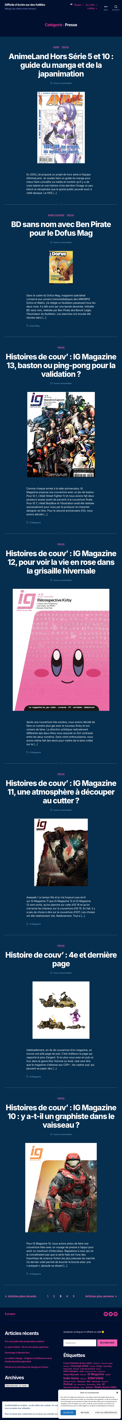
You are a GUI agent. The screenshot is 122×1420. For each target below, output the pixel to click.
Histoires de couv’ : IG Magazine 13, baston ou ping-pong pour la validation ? (61, 365)
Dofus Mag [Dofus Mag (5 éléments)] (107, 1366)
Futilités (91, 8)
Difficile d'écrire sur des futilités (25, 4)
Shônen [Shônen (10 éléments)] (89, 1387)
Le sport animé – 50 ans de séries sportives (26, 1347)
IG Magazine (35, 522)
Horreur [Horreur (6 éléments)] (83, 1375)
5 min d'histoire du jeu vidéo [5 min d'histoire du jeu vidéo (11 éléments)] (77, 1363)
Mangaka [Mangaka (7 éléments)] (81, 1381)
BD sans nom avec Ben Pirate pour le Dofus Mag (61, 229)
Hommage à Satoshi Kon (17, 1352)
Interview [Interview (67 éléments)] (95, 1378)
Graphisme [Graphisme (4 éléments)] (101, 1371)
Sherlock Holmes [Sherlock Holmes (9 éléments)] (71, 1387)
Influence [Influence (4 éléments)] (83, 1379)
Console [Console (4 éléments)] (92, 1366)
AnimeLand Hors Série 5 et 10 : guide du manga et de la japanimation (61, 65)
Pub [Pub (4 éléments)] (75, 1384)
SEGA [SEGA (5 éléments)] (99, 1384)
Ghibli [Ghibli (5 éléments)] (81, 1371)
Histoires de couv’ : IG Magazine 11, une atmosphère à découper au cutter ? (61, 792)
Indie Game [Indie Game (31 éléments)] (71, 1378)
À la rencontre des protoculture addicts (24, 1341)
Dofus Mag (34, 326)
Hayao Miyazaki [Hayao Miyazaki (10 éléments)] (71, 1374)
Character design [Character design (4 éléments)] (107, 1363)
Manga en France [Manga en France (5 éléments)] (69, 1381)
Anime (56, 47)
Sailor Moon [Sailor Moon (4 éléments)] (82, 1384)
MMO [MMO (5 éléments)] (88, 1381)
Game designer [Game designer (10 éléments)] (70, 1371)
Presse (65, 47)
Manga (77, 5)
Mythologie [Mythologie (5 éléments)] (96, 1381)
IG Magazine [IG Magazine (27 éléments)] (95, 1374)
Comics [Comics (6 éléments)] (66, 1366)
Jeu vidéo (90, 5)
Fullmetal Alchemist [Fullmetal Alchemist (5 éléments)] (87, 1369)
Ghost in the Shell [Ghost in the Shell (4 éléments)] (91, 1371)
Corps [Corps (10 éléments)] (99, 1366)
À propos (10, 1313)
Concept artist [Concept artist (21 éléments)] (79, 1365)
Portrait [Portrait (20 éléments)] (68, 1384)
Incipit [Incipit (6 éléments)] (107, 1375)
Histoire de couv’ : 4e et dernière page (61, 959)
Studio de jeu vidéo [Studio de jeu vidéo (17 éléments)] (105, 1387)
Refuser (85, 1412)
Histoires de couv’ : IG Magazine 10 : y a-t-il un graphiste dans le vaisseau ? (61, 1116)
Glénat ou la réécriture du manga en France (26, 1367)
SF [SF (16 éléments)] (103, 1384)
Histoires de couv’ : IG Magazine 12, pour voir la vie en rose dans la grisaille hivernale (61, 562)
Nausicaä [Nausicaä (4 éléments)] (105, 1381)
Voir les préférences (106, 1412)
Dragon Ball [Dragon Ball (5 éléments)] (67, 1369)
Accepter (68, 1412)
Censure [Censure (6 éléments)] (96, 1363)
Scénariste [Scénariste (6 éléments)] (91, 1384)
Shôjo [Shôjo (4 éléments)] (82, 1387)
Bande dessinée (56, 215)
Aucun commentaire (62, 83)
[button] (117, 1392)
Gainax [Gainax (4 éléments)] (98, 1369)
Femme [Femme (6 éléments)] (76, 1369)
